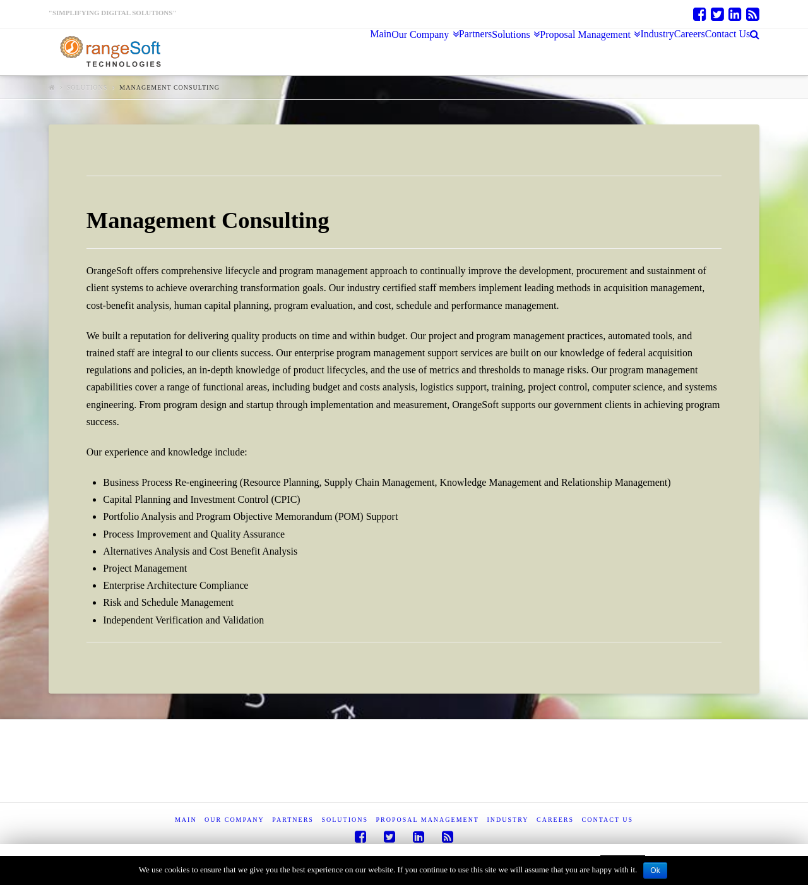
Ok (655, 870)
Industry (507, 819)
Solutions (87, 87)
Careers (555, 819)
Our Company (234, 819)
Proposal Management (427, 819)
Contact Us (608, 819)
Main (186, 819)
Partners (293, 819)
